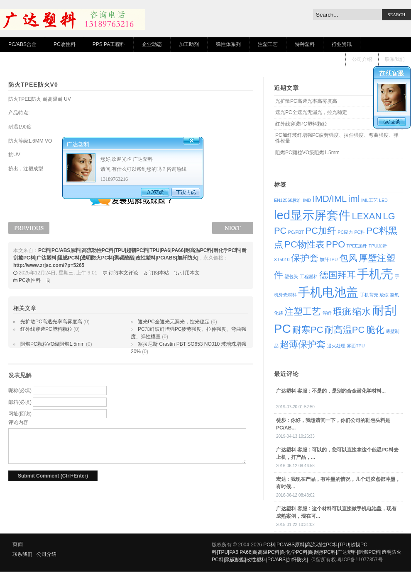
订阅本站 (159, 273)
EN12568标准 (287, 200)
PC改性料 (65, 44)
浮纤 (327, 312)
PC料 (359, 232)
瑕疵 (342, 311)
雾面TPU (356, 345)
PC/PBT (296, 232)
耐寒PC (307, 330)
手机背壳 (369, 294)
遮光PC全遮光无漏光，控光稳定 (174, 322)
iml (354, 199)
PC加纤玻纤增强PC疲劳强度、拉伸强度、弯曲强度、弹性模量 (337, 138)
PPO (335, 244)
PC (280, 231)
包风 (348, 258)
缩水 (361, 311)
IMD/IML (330, 199)
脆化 (375, 330)
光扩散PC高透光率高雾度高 (51, 322)
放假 (384, 294)
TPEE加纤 (357, 245)
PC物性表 (304, 244)
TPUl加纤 (378, 245)
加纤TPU (329, 259)
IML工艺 (369, 200)
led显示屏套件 (312, 215)
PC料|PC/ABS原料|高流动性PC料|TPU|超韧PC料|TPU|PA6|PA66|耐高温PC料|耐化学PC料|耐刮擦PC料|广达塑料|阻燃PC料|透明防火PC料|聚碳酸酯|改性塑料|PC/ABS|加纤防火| (306, 552)
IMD (307, 200)
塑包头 (291, 276)
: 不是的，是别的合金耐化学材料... (331, 391)
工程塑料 (309, 276)
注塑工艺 (268, 44)
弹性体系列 (228, 44)
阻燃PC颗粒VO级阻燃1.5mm (52, 344)
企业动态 (152, 44)
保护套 (304, 258)
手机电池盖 (328, 292)
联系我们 (395, 59)
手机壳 (375, 274)
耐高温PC (345, 330)
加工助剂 (189, 44)
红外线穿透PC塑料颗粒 (46, 329)
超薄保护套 (302, 344)
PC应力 (345, 232)
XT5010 (281, 259)
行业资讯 (342, 44)
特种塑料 (305, 44)
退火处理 (336, 345)
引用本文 (190, 273)
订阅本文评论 (123, 273)
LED (383, 200)
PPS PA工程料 (109, 44)
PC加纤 (321, 231)
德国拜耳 (337, 275)
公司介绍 (362, 59)
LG (389, 216)
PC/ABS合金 (22, 44)
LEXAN (367, 216)
